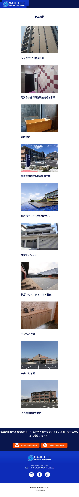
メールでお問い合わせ (29, 445)
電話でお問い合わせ (56, 445)
